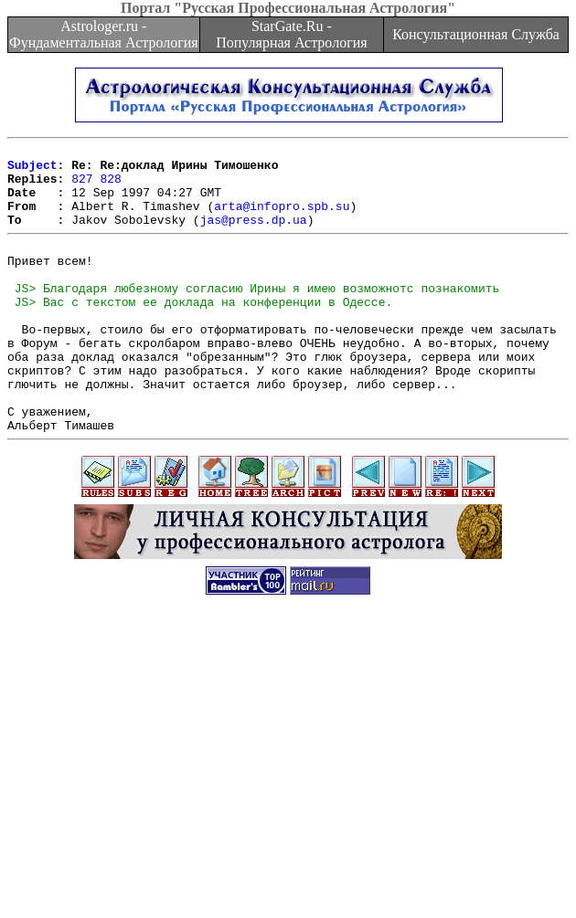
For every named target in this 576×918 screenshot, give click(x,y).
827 (81, 186)
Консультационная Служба (476, 34)
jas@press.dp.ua (253, 235)
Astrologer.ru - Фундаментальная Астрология (103, 34)
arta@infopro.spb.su (281, 219)
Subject (32, 170)
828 (110, 186)
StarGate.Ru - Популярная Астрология (291, 34)
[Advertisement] (291, 790)
